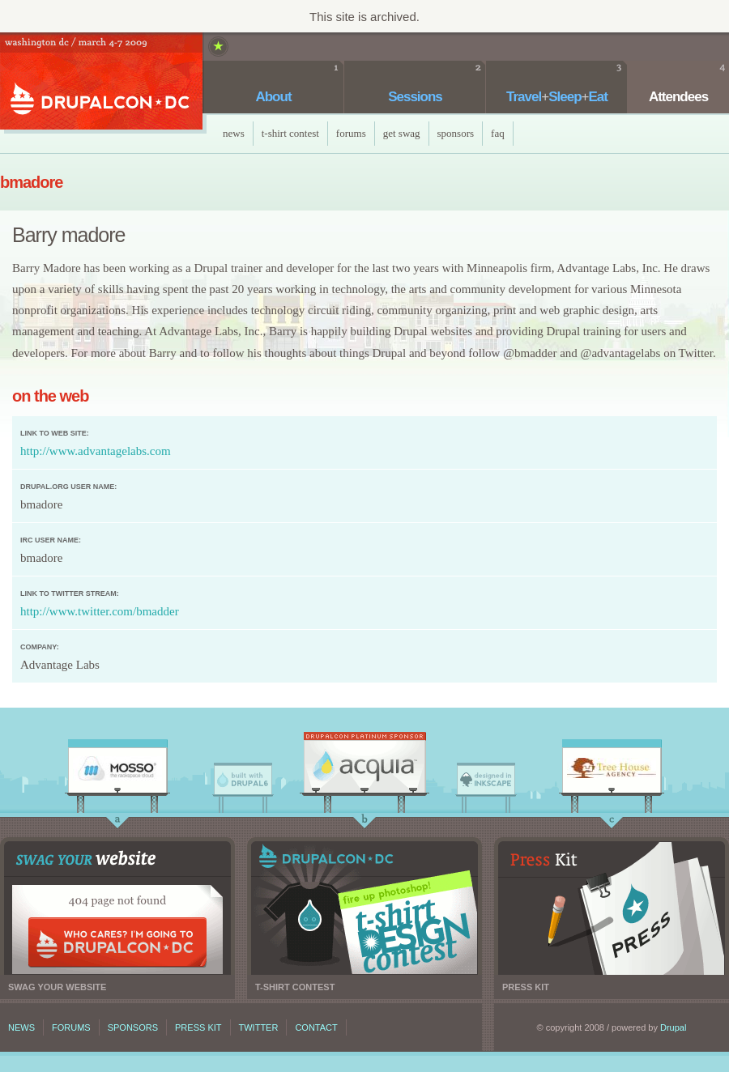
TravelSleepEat (557, 96)
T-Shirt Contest (290, 133)
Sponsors (456, 133)
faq (498, 133)
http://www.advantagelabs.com (95, 451)
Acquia (364, 767)
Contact (316, 1027)
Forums (351, 133)
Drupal (673, 1027)
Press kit (611, 908)
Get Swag (401, 133)
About (273, 96)
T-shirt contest (364, 908)
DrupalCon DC (101, 83)
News (234, 133)
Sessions (415, 96)
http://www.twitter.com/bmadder (99, 611)
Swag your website (117, 908)
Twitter (259, 1027)
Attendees (678, 96)
